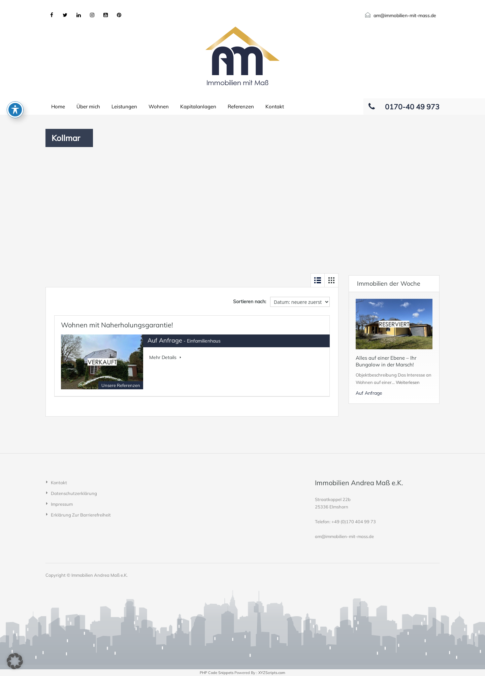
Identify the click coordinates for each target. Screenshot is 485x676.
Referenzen (241, 106)
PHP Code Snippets (216, 672)
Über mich (88, 106)
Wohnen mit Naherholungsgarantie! (117, 325)
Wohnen (159, 106)
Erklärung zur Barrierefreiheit (81, 515)
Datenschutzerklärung (74, 493)
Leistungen (124, 106)
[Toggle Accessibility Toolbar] (15, 77)
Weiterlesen (408, 382)
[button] (15, 661)
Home (58, 106)
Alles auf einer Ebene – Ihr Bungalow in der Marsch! (386, 361)
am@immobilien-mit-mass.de (405, 15)
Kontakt (274, 106)
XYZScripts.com (271, 672)
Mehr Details (165, 357)
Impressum (62, 504)
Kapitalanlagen (198, 106)
